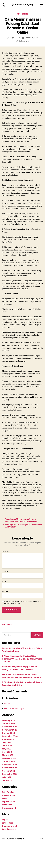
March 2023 (7, 755)
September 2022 (9, 774)
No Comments (24, 41)
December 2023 (9, 727)
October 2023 (8, 733)
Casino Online (8, 795)
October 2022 (8, 771)
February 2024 (9, 720)
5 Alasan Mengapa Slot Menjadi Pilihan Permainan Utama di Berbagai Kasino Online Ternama (22, 659)
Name (5, 572)
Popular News (8, 801)
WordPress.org (9, 829)
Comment (5, 551)
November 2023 (9, 730)
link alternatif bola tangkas (14, 708)
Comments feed (9, 826)
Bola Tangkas (8, 792)
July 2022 (6, 777)
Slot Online (22, 14)
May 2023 (6, 749)
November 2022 (9, 768)
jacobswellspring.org (22, 4)
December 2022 (9, 764)
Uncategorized (9, 808)
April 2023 (7, 752)
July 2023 (6, 742)
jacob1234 (16, 38)
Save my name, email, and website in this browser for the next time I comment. (23, 603)
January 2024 (8, 723)
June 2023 (7, 746)
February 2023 (9, 758)
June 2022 (7, 780)
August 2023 (8, 739)
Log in (4, 820)
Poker (4, 798)
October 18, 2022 (31, 38)
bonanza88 (7, 625)
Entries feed (7, 823)
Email (4, 582)
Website (5, 591)
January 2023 (8, 761)
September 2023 (10, 736)
